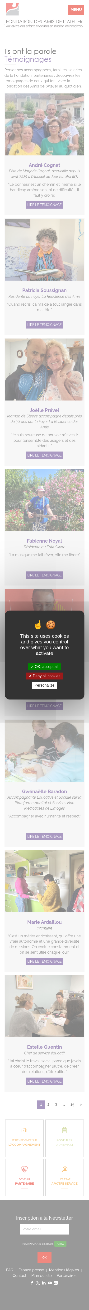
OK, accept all (44, 667)
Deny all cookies (45, 676)
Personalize (45, 685)
